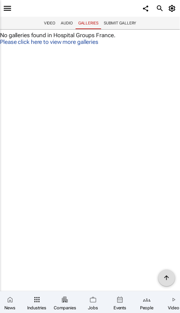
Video (50, 23)
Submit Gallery (120, 23)
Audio (67, 23)
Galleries (88, 23)
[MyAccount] (173, 8)
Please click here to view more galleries (49, 41)
